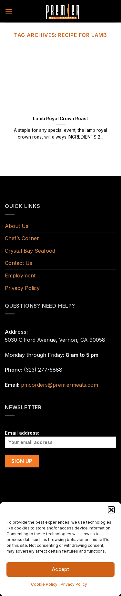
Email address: (60, 439)
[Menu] (9, 11)
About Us (16, 226)
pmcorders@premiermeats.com (59, 385)
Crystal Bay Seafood (30, 251)
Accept (60, 569)
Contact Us (18, 263)
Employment (20, 275)
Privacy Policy (74, 584)
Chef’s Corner (22, 238)
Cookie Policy (44, 584)
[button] (111, 510)
